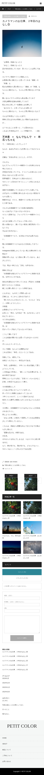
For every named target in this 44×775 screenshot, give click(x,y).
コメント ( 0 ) (22, 572)
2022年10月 (6, 692)
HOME (4, 738)
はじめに (5, 700)
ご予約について (7, 755)
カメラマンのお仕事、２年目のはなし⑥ (32, 517)
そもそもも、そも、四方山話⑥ (11, 537)
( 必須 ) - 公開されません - (14, 602)
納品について (6, 750)
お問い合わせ (6, 761)
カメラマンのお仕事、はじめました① (32, 537)
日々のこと (5, 709)
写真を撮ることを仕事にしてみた (14, 16)
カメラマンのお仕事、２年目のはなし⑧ (15, 661)
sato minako (13, 462)
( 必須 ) (8, 595)
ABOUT (4, 744)
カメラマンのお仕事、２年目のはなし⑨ (15, 656)
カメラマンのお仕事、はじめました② (32, 557)
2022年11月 (6, 687)
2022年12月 (6, 683)
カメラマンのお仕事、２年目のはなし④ (11, 517)
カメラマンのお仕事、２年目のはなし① (11, 557)
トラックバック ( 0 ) (22, 578)
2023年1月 (5, 678)
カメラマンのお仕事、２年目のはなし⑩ (15, 652)
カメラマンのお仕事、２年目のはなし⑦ (15, 665)
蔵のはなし (5, 714)
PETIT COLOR (8, 3)
